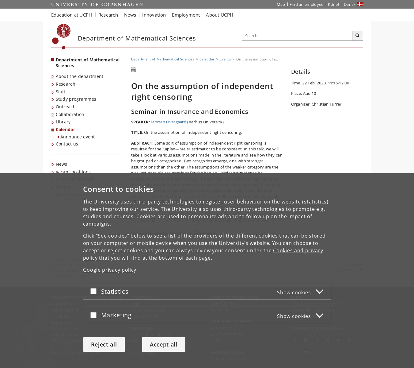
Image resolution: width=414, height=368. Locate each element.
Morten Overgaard (168, 122)
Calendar (65, 129)
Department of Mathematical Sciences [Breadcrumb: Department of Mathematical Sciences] (162, 59)
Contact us (67, 144)
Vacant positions (73, 172)
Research (65, 84)
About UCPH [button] (219, 15)
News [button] (130, 15)
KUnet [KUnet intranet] (334, 4)
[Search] (357, 36)
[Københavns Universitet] (61, 36)
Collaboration (70, 114)
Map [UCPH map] (281, 4)
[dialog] (207, 270)
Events (225, 59)
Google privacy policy (110, 269)
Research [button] (108, 15)
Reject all (104, 344)
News (61, 164)
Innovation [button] (154, 15)
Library (63, 122)
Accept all (163, 344)
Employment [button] (186, 15)
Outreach (66, 107)
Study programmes (76, 99)
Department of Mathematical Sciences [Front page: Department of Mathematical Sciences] (88, 62)
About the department (80, 76)
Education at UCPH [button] (71, 15)
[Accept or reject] (95, 291)
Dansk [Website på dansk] (350, 4)
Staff (61, 92)
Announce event (77, 137)
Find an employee (307, 4)
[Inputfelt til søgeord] (297, 36)
